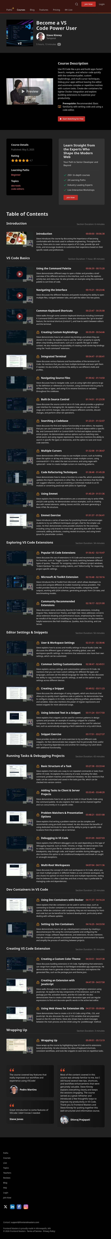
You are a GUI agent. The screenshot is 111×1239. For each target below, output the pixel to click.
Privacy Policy (49, 1231)
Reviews (6, 1177)
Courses (21, 9)
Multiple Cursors (51, 450)
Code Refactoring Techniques (59, 472)
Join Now (88, 4)
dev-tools (16, 185)
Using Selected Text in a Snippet (61, 712)
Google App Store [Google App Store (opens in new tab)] (30, 1215)
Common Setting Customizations (61, 664)
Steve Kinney (54, 35)
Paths (9, 9)
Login (102, 4)
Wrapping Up (49, 1040)
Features (43, 9)
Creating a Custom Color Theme (60, 959)
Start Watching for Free (71, 119)
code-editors (17, 188)
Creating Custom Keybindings (59, 332)
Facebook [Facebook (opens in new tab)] (19, 1206)
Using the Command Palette (53, 268)
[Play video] (29, 91)
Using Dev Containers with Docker (62, 899)
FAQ (5, 1187)
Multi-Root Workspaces (55, 865)
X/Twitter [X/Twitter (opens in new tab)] (5, 1206)
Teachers (7, 1173)
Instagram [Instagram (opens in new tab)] (25, 1206)
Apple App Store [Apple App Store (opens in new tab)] (11, 1215)
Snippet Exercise (51, 734)
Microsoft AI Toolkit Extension (59, 577)
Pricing (56, 9)
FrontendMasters (20, 3)
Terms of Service (34, 1231)
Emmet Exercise (51, 515)
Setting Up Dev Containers (57, 924)
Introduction (44, 233)
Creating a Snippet (52, 688)
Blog (32, 9)
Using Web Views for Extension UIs (62, 1008)
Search (76, 4)
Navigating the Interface (51, 290)
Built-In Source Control (55, 399)
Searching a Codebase (54, 420)
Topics (6, 1168)
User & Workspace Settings (58, 642)
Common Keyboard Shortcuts (54, 310)
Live (5, 1163)
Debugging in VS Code (54, 838)
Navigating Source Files (55, 378)
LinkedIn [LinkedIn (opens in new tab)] (12, 1206)
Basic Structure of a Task (56, 766)
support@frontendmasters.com (25, 1222)
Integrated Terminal (53, 356)
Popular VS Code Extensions (58, 552)
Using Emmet (49, 493)
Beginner (16, 174)
